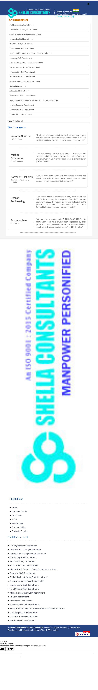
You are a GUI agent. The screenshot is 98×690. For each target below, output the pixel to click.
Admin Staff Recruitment (19, 91)
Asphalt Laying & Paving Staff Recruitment (26, 62)
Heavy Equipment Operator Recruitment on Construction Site (33, 100)
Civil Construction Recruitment (21, 109)
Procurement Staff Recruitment (21, 48)
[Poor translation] (9, 649)
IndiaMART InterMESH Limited (45, 630)
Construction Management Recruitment (25, 34)
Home (10, 121)
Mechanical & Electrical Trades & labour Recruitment (30, 53)
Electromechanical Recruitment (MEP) (24, 67)
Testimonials (17, 523)
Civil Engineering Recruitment (21, 25)
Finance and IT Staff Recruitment (22, 95)
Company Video (19, 527)
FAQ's (14, 519)
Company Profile (19, 511)
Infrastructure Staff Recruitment (22, 72)
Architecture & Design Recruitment (23, 29)
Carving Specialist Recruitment (21, 105)
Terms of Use (74, 627)
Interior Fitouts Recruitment (20, 114)
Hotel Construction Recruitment (22, 77)
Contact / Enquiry (20, 531)
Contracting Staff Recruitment (21, 39)
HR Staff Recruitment (17, 86)
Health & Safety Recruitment (20, 44)
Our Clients (17, 515)
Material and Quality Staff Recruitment (24, 81)
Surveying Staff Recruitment (20, 58)
